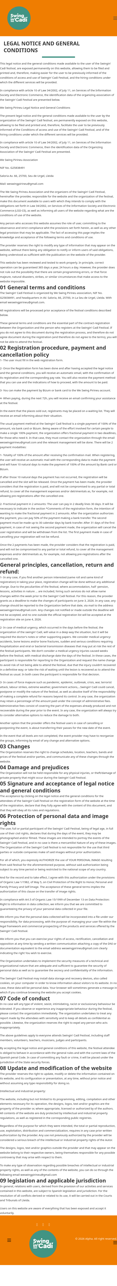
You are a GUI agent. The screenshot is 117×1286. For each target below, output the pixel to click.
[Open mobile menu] (115, 18)
